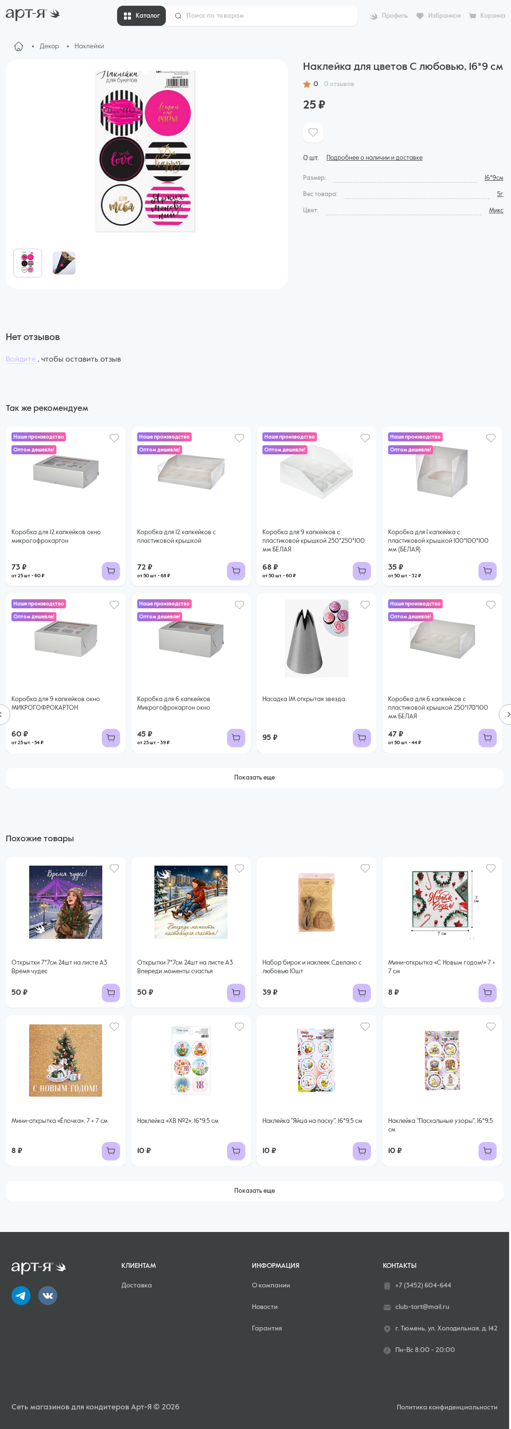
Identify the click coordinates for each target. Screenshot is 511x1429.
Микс (496, 211)
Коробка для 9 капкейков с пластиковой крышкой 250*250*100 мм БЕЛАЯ (313, 541)
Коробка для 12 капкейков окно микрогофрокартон (56, 536)
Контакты (399, 1266)
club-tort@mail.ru (416, 1307)
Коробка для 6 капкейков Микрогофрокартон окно (173, 703)
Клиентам (138, 1266)
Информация (275, 1266)
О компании (271, 1285)
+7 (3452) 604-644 (417, 1286)
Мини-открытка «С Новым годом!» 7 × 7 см (441, 967)
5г (500, 194)
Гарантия (267, 1328)
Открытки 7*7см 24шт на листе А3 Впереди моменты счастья (185, 967)
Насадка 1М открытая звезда (303, 699)
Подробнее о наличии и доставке (374, 158)
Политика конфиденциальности (447, 1407)
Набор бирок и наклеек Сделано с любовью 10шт (311, 967)
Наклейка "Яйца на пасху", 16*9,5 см (312, 1121)
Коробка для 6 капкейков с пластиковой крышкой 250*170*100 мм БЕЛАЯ (438, 708)
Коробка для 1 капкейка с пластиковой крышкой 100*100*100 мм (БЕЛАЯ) (438, 541)
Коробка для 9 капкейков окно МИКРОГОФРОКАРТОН (55, 703)
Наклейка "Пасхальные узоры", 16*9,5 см (440, 1125)
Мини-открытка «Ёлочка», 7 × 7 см (59, 1121)
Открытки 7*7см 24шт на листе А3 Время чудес (59, 967)
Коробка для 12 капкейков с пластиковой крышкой (176, 536)
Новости (265, 1307)
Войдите (21, 359)
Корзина (492, 16)
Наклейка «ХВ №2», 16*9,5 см (177, 1121)
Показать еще (254, 778)
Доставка (136, 1285)
